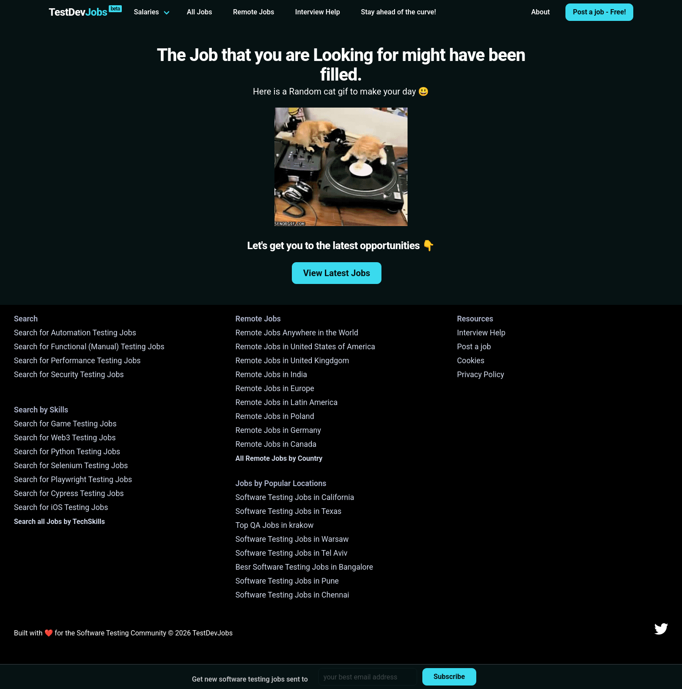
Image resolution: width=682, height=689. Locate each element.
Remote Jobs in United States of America (305, 346)
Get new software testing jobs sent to (250, 679)
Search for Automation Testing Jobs (75, 332)
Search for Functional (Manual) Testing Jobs (89, 346)
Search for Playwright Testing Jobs (73, 479)
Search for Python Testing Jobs (67, 451)
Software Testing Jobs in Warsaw (292, 539)
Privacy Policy (480, 374)
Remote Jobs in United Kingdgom (292, 360)
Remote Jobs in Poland (274, 416)
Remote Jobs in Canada (275, 444)
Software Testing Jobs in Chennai (292, 595)
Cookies (471, 360)
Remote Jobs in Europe (274, 388)
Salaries (146, 12)
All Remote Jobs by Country (278, 458)
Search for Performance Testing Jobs (77, 360)
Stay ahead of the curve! (398, 12)
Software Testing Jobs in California (294, 497)
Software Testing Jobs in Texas (288, 511)
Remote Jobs (253, 12)
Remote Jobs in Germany (278, 430)
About (540, 12)
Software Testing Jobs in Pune (287, 581)
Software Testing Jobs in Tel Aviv (291, 553)
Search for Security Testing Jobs (69, 374)
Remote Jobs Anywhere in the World (296, 332)
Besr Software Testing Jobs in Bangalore (304, 567)
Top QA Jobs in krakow (274, 525)
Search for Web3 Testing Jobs (65, 437)
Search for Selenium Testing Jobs (71, 465)
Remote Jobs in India (271, 374)
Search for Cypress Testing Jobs (69, 493)
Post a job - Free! (599, 12)
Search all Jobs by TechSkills (59, 521)
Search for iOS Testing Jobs (61, 507)
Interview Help (317, 12)
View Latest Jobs (336, 273)
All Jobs (199, 12)
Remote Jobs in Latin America (286, 402)
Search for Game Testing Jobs (65, 423)
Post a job (474, 346)
